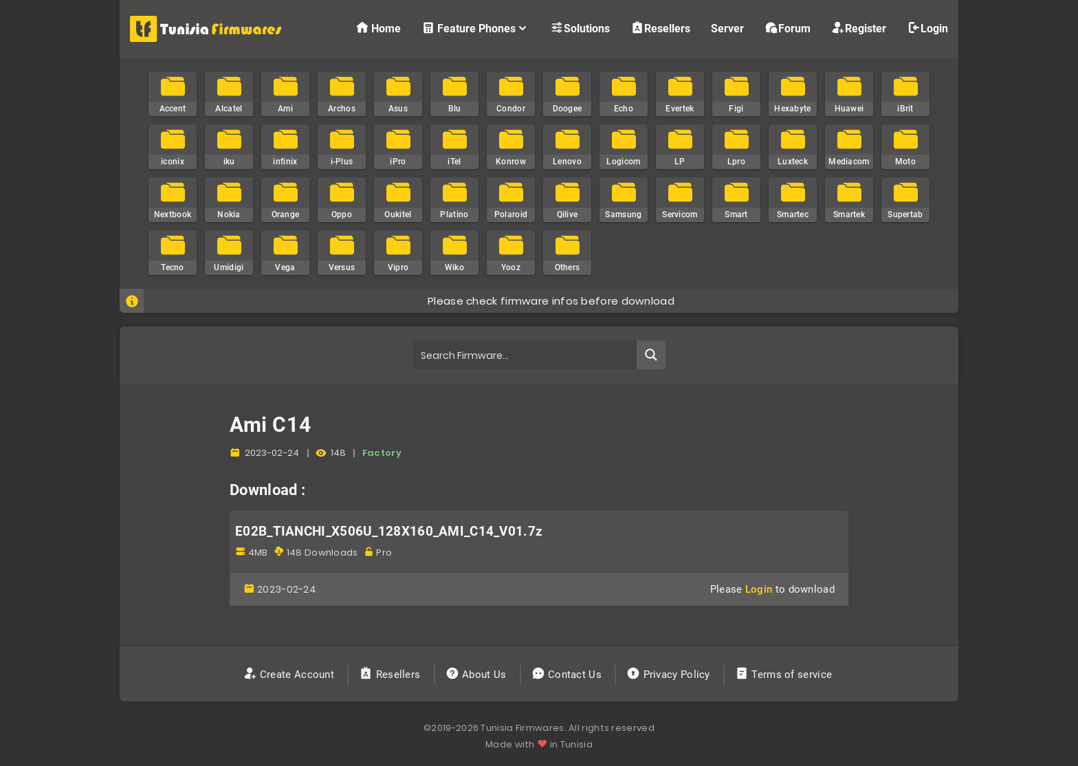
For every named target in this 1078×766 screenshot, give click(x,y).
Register (858, 28)
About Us (477, 674)
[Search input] (525, 355)
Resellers (660, 28)
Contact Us (568, 674)
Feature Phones (475, 28)
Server (727, 28)
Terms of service (785, 674)
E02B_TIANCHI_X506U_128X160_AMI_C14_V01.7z (388, 531)
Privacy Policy (669, 674)
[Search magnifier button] (651, 354)
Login (927, 28)
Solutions (580, 28)
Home (378, 28)
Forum (787, 28)
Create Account (290, 674)
